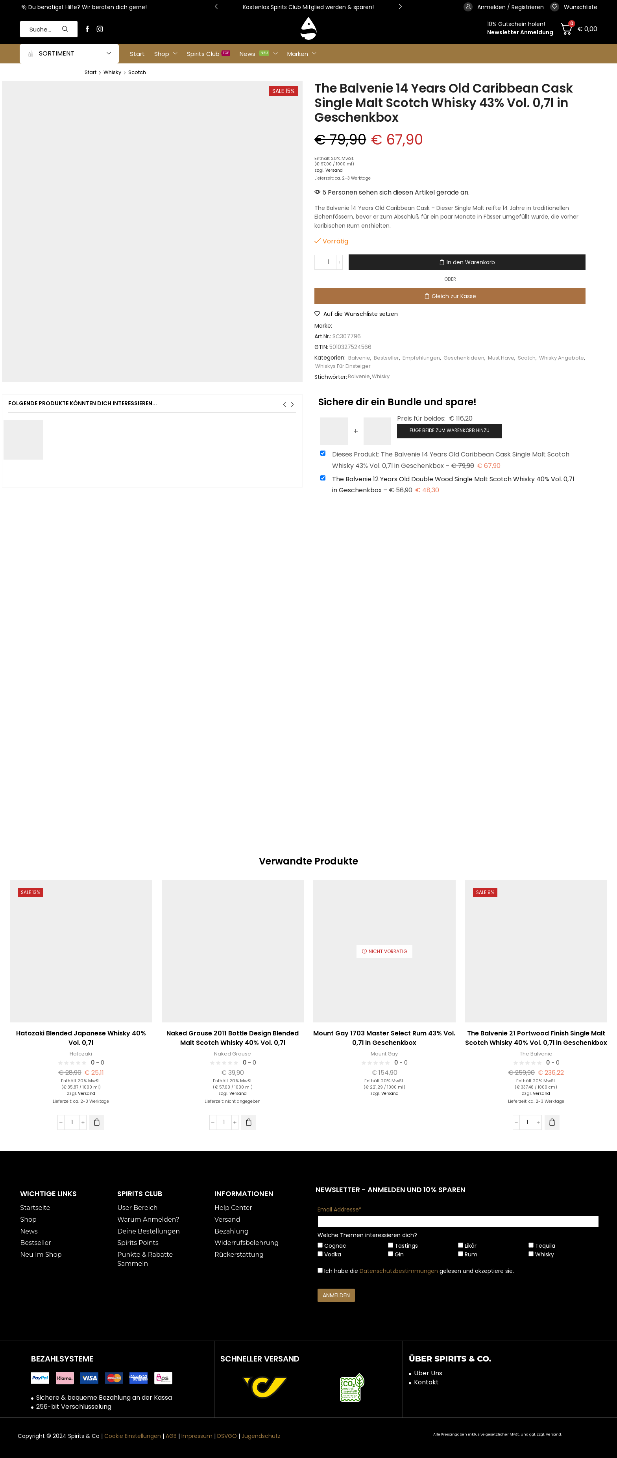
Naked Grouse (233, 1053)
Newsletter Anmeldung (520, 32)
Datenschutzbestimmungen (399, 1270)
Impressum (196, 1435)
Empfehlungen (424, 358)
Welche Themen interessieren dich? (367, 1234)
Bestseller (388, 358)
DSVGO (227, 1435)
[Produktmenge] (328, 261)
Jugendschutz (261, 1435)
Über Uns (428, 1372)
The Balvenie (536, 1053)
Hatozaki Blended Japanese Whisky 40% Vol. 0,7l (81, 1037)
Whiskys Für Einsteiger (375, 365)
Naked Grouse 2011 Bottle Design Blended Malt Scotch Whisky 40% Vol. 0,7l (232, 1037)
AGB (171, 1435)
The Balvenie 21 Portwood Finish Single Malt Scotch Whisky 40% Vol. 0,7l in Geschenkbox (536, 1037)
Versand (335, 170)
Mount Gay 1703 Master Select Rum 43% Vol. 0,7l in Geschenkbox (384, 1037)
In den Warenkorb (471, 262)
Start (91, 72)
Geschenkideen (469, 358)
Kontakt (426, 1381)
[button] (573, 6)
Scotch (141, 72)
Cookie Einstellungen (132, 1435)
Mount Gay (384, 1053)
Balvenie (359, 358)
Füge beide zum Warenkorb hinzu (450, 430)
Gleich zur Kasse (454, 296)
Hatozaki (80, 1053)
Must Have (509, 358)
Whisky (114, 72)
